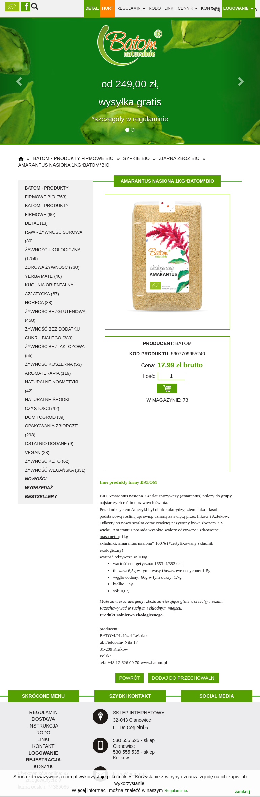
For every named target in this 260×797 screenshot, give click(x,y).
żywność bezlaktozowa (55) (55, 351)
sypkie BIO (136, 158)
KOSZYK (43, 766)
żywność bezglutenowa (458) (55, 316)
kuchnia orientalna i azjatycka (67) (50, 289)
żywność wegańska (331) (55, 470)
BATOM (148, 482)
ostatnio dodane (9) (49, 443)
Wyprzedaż (39, 487)
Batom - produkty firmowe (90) (47, 210)
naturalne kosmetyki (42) (51, 386)
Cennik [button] (188, 8)
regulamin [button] (131, 8)
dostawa (43, 719)
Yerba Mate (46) (43, 276)
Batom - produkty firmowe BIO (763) (47, 192)
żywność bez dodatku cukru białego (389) (52, 333)
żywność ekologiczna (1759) (52, 254)
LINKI (43, 739)
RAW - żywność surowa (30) (53, 236)
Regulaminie (175, 790)
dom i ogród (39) (45, 417)
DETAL (92, 8)
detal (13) (36, 223)
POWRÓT (129, 678)
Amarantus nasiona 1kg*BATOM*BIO (63, 165)
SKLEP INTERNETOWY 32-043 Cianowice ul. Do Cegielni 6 (139, 720)
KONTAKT (43, 746)
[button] (19, 81)
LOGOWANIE (43, 753)
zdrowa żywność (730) (52, 267)
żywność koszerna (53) (53, 364)
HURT (107, 8)
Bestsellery (41, 496)
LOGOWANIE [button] (238, 8)
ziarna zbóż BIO (179, 158)
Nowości (36, 478)
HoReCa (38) (39, 302)
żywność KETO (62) (47, 461)
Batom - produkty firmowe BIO (73, 158)
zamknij (242, 792)
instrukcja (43, 726)
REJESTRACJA (43, 759)
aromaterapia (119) (48, 373)
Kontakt (210, 8)
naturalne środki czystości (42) (47, 404)
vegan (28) (37, 452)
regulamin (43, 712)
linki (169, 8)
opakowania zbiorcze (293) (51, 430)
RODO (155, 8)
